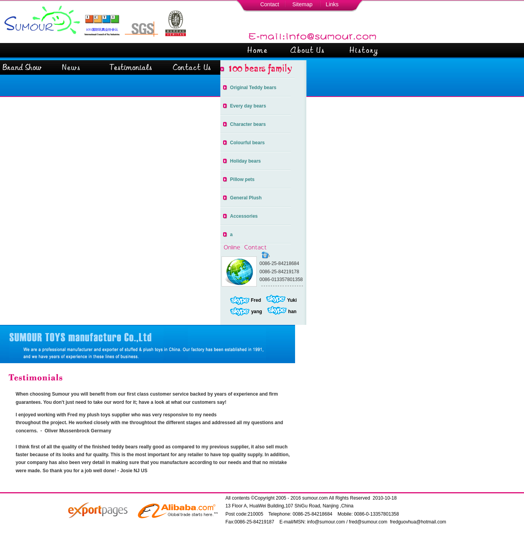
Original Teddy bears (253, 87)
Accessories (244, 216)
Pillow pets (242, 179)
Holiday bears (245, 161)
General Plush (246, 198)
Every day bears (248, 106)
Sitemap (302, 4)
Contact (269, 4)
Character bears (248, 124)
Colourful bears (247, 142)
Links (332, 4)
